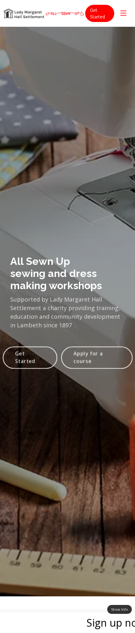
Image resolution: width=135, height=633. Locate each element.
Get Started (97, 13)
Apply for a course (88, 360)
